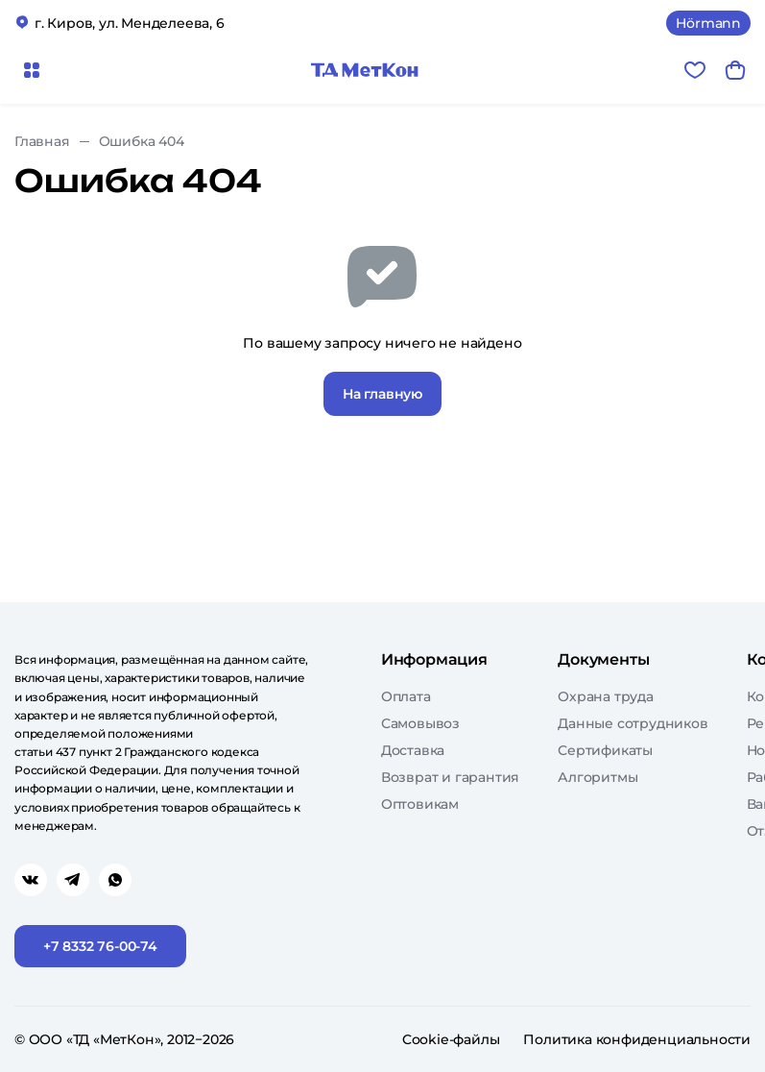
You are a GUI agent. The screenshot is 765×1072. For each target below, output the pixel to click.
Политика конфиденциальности (637, 1039)
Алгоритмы (597, 777)
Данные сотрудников (632, 723)
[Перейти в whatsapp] (115, 880)
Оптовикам (420, 804)
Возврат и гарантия (450, 777)
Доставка (412, 750)
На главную (382, 393)
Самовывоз (420, 723)
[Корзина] (735, 70)
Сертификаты (605, 750)
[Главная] (364, 70)
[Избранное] (695, 70)
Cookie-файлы (451, 1039)
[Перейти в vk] (30, 880)
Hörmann (708, 23)
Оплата (406, 696)
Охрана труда (606, 696)
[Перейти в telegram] (73, 880)
